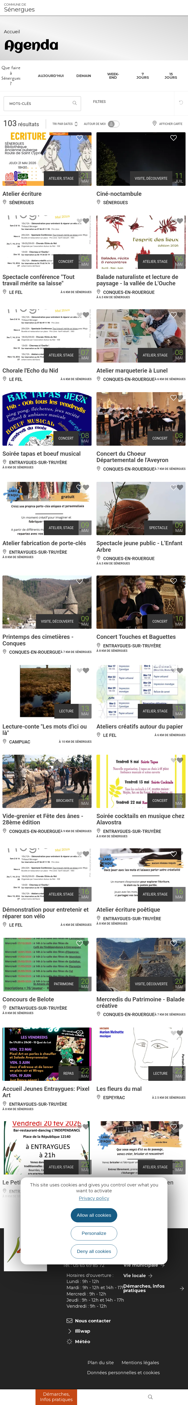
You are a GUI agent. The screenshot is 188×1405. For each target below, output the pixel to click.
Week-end (113, 76)
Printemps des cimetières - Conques (37, 640)
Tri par (65, 124)
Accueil (12, 31)
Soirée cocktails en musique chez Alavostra (140, 819)
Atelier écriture (22, 193)
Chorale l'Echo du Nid (30, 370)
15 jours (171, 76)
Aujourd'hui (51, 76)
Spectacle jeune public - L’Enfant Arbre (139, 546)
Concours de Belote (28, 999)
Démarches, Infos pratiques (56, 1397)
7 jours (143, 76)
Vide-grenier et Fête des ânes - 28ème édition (42, 819)
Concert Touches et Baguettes (136, 636)
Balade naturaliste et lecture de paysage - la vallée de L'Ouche (137, 280)
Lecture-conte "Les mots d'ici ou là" (44, 729)
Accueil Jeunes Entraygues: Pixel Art (45, 1092)
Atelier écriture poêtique (128, 909)
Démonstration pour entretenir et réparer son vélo (45, 912)
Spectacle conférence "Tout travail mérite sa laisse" (38, 280)
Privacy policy (94, 1198)
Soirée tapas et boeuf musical (41, 453)
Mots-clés (20, 103)
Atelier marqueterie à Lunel (132, 370)
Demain (83, 76)
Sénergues (19, 8)
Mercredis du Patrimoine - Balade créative (140, 1002)
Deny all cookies (94, 1251)
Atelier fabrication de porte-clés (44, 543)
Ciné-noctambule (118, 193)
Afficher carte (167, 124)
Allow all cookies (94, 1215)
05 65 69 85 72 (89, 1265)
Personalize (94, 1233)
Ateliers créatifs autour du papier (139, 726)
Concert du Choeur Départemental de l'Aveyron (132, 457)
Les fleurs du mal (119, 1088)
